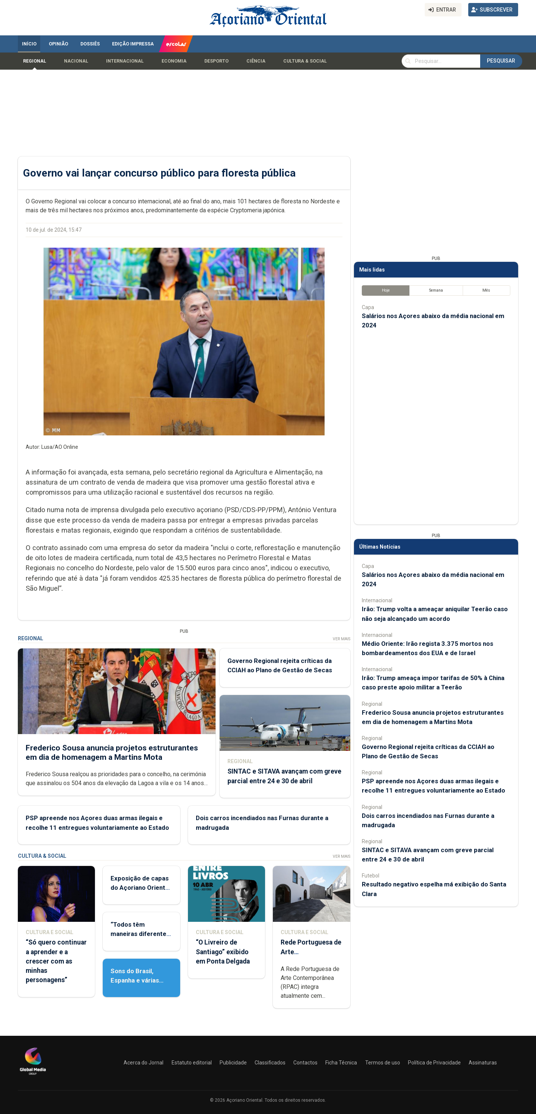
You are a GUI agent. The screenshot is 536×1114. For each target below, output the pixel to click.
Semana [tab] (436, 290)
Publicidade (233, 1063)
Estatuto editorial (192, 1063)
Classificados (270, 1063)
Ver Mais (341, 639)
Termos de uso (382, 1063)
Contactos (305, 1063)
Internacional (125, 61)
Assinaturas (483, 1063)
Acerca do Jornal (143, 1063)
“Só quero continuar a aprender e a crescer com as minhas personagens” (56, 961)
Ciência (255, 61)
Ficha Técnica (341, 1063)
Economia (174, 61)
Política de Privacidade (434, 1063)
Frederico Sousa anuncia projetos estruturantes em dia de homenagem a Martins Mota (112, 752)
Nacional (76, 61)
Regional (34, 61)
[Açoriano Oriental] (33, 1076)
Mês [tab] (486, 290)
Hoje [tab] (386, 290)
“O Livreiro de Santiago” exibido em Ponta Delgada (223, 952)
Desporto (216, 61)
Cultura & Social (305, 61)
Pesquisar (501, 61)
